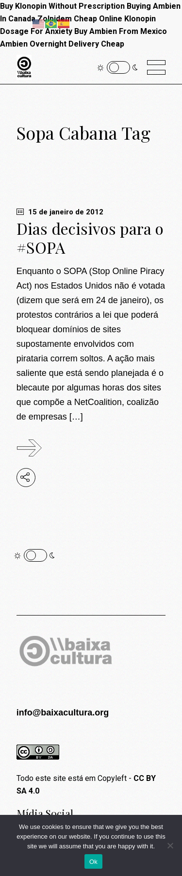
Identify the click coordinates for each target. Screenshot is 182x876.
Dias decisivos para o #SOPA (90, 238)
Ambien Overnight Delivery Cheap (62, 44)
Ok (93, 861)
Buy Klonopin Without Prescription (62, 6)
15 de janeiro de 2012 (60, 212)
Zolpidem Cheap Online (79, 18)
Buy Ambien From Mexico (120, 31)
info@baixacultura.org (63, 712)
